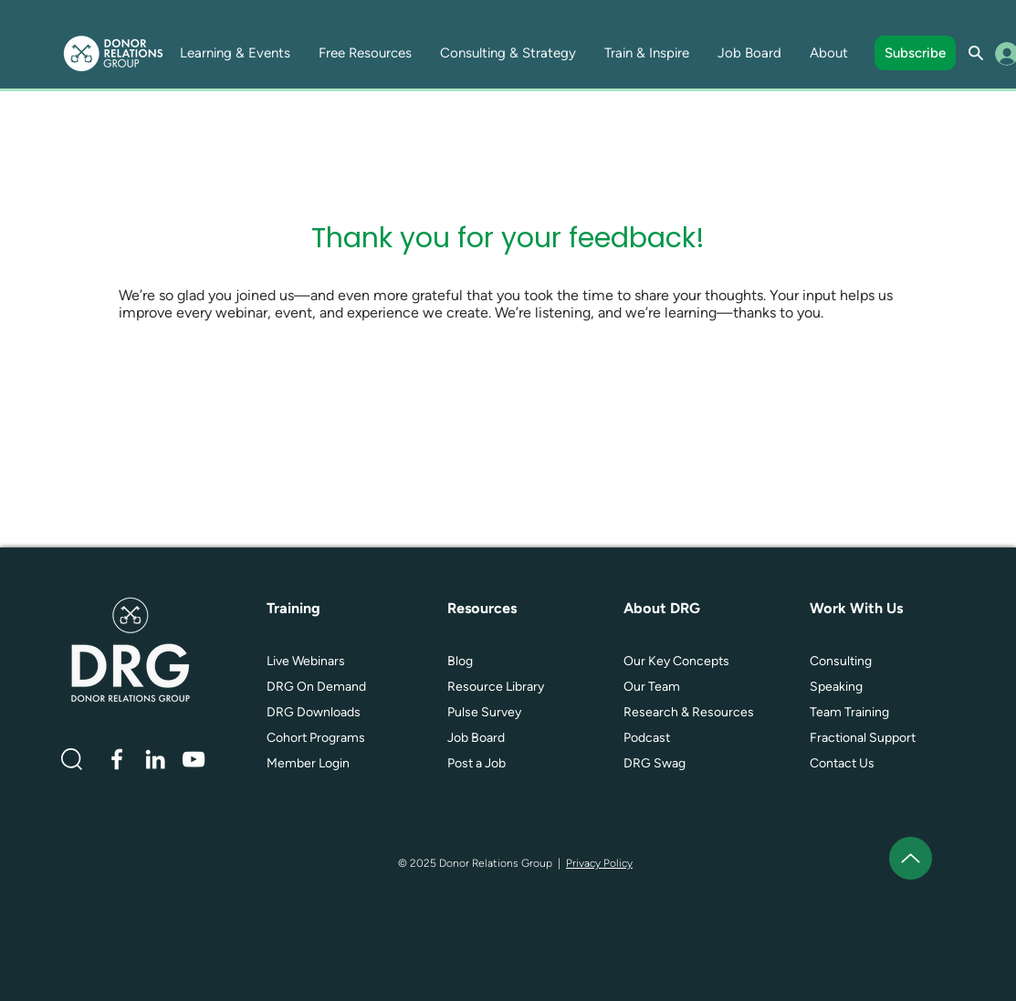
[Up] (910, 858)
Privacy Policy (599, 863)
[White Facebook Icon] (117, 759)
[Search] (976, 52)
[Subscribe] (915, 53)
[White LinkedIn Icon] (155, 759)
